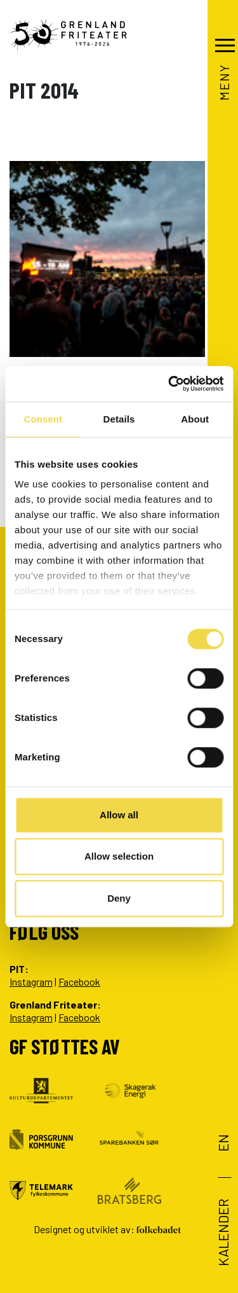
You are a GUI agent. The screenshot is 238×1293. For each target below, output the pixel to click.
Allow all (119, 814)
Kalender (223, 1232)
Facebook (79, 981)
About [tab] (195, 419)
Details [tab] (119, 419)
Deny (119, 898)
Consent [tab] (42, 419)
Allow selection (119, 856)
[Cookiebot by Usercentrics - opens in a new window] (169, 383)
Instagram (31, 981)
